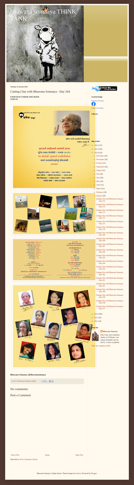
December (100, 156)
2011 (96, 321)
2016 (96, 145)
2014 (96, 153)
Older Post (79, 455)
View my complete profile (100, 346)
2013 (96, 314)
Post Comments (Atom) (28, 459)
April (98, 185)
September (100, 167)
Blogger (94, 473)
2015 (96, 149)
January (99, 196)
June (98, 178)
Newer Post (15, 455)
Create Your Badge (97, 108)
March (99, 189)
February (99, 192)
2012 (96, 318)
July (98, 174)
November (100, 159)
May (98, 181)
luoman (78, 473)
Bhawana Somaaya (97, 101)
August (99, 170)
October (99, 163)
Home (47, 455)
